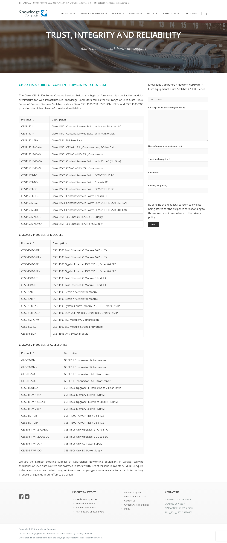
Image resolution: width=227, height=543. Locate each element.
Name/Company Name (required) (178, 149)
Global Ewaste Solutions (136, 504)
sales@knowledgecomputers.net (113, 2)
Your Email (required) (178, 162)
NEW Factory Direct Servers (90, 511)
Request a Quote (133, 492)
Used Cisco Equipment (87, 499)
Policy (127, 508)
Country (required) (178, 188)
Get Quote (190, 13)
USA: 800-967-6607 (56, 2)
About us (68, 13)
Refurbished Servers (86, 507)
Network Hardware (93, 13)
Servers (118, 13)
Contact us (170, 13)
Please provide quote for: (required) (178, 123)
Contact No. (178, 175)
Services (135, 13)
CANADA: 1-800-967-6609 (34, 2)
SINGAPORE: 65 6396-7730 (78, 2)
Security (152, 13)
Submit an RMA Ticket (135, 496)
